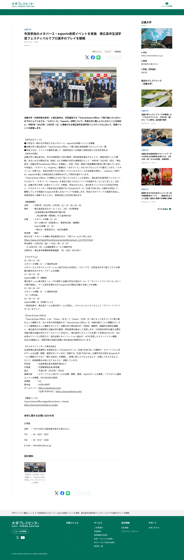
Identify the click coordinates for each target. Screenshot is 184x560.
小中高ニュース (72, 542)
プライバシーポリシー (130, 531)
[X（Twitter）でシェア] (87, 57)
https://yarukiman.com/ (49, 387)
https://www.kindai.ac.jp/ (152, 55)
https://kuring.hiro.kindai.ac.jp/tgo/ (41, 404)
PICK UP (69, 527)
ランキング (70, 535)
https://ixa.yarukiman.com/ (69, 391)
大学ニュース (96, 51)
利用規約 (97, 531)
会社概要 (124, 527)
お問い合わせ (154, 527)
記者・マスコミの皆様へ (104, 538)
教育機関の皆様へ (101, 535)
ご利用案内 (98, 527)
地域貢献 (118, 51)
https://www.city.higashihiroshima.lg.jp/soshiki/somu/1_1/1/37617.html (58, 239)
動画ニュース (71, 553)
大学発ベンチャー (73, 546)
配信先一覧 (98, 546)
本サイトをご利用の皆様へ (105, 542)
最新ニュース (71, 531)
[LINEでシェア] (98, 57)
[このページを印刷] (114, 57)
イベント (108, 51)
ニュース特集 (71, 550)
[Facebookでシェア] (93, 57)
